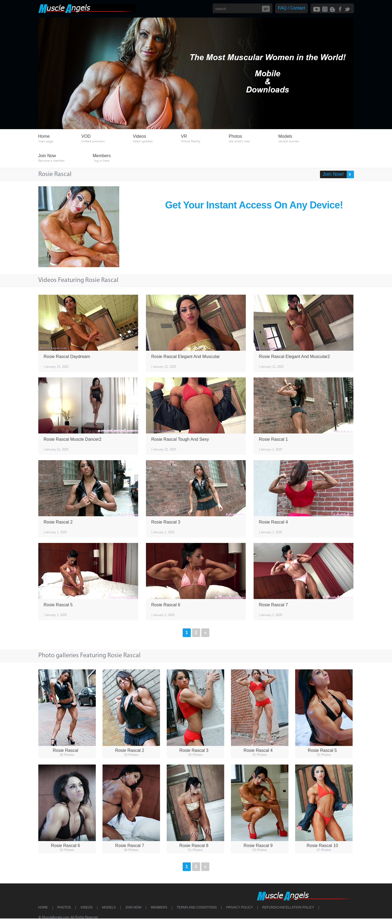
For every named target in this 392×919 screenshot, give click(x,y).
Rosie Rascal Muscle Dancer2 (72, 439)
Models (109, 907)
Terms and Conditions (197, 907)
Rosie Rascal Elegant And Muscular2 (294, 356)
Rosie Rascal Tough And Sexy (180, 439)
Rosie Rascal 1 (273, 439)
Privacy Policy (239, 907)
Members (159, 907)
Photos (64, 907)
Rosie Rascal (65, 750)
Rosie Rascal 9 (258, 845)
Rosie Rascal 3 (165, 522)
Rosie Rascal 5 (58, 605)
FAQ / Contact (291, 8)
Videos (86, 907)
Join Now (133, 907)
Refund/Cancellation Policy (288, 907)
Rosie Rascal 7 (273, 605)
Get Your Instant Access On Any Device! (254, 205)
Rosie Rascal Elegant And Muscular (185, 356)
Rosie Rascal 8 (194, 845)
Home (43, 907)
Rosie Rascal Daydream (67, 356)
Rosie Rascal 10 (322, 845)
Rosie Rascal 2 (58, 522)
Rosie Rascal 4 (273, 522)
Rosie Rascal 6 (165, 605)
